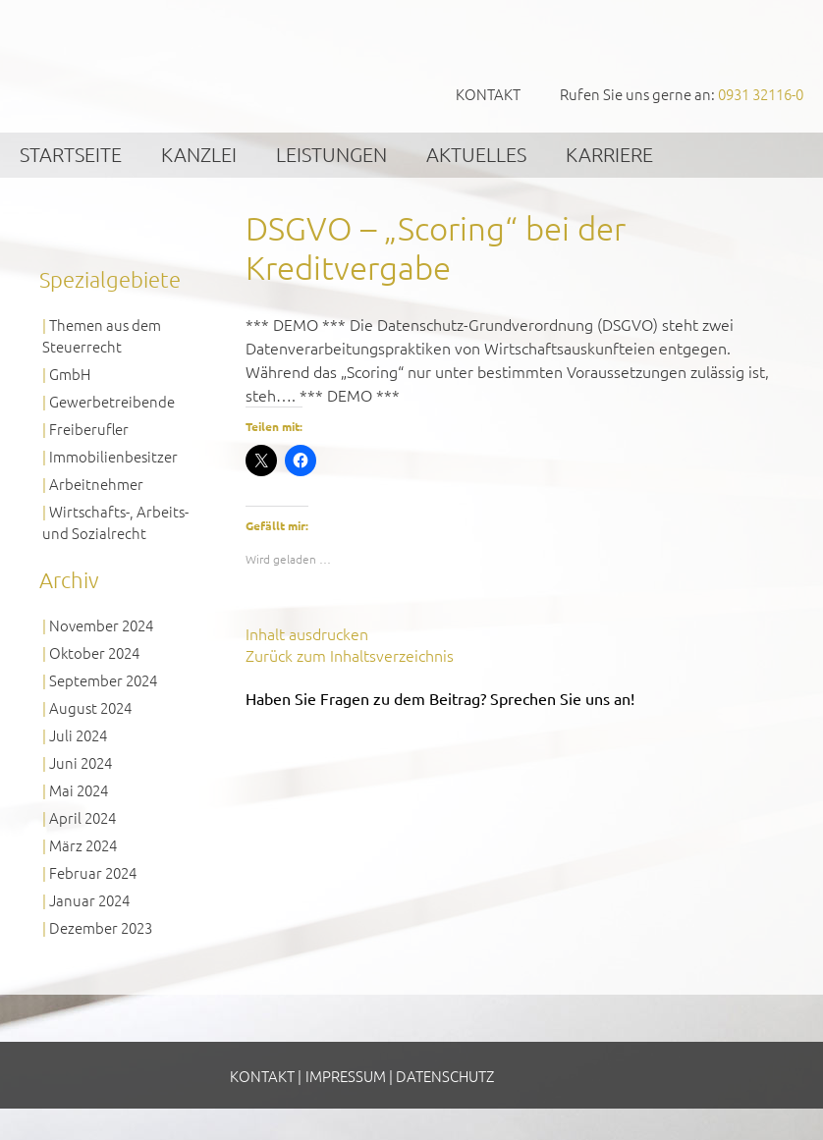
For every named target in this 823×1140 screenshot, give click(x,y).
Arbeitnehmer (96, 483)
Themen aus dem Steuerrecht (101, 335)
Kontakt (488, 93)
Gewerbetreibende (112, 401)
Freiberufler (89, 428)
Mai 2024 (78, 790)
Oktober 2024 (94, 652)
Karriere (609, 154)
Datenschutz (445, 1075)
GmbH (69, 373)
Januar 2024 (89, 900)
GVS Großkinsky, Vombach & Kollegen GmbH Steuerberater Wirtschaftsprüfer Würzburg (147, 65)
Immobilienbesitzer (113, 456)
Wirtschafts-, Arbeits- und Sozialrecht (115, 522)
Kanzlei (199, 154)
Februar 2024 (93, 872)
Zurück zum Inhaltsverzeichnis (350, 655)
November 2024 (101, 625)
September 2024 (103, 680)
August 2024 (90, 707)
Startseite (71, 154)
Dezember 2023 (100, 927)
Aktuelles (476, 154)
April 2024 (82, 817)
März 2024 (83, 845)
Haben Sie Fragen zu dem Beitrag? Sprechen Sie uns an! (440, 698)
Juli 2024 (78, 735)
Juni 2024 (80, 762)
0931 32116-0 (760, 93)
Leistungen (331, 154)
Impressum (345, 1075)
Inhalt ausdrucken (307, 633)
